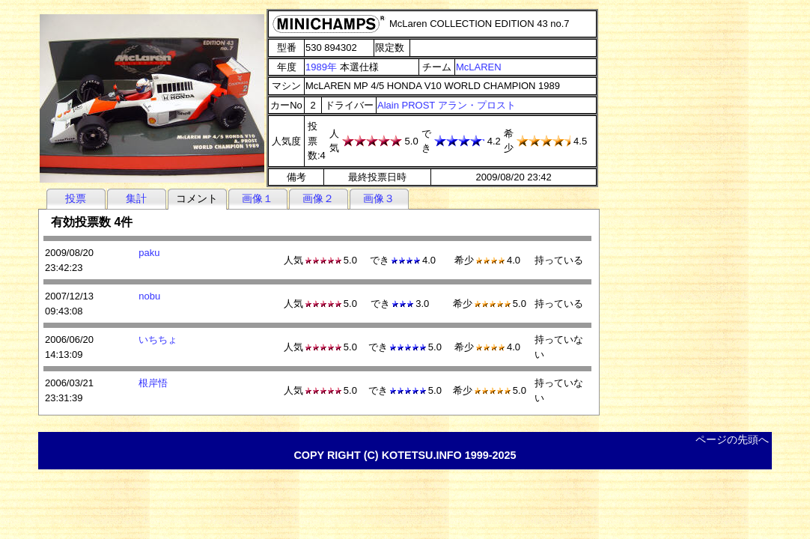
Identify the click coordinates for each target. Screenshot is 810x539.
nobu (149, 296)
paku (148, 252)
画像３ (379, 198)
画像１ (257, 198)
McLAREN (479, 67)
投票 (75, 198)
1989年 (321, 67)
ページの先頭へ (732, 439)
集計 (136, 198)
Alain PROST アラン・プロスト (446, 105)
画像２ (318, 198)
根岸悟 (153, 383)
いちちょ (157, 339)
